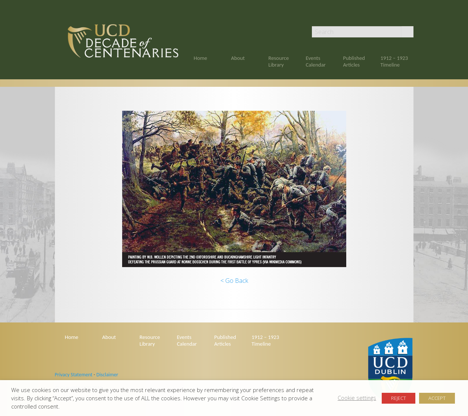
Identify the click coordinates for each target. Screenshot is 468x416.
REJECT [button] (398, 398)
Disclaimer (107, 374)
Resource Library (279, 61)
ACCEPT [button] (437, 398)
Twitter (410, 16)
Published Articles (354, 61)
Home (200, 58)
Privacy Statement (74, 374)
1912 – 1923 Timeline (394, 61)
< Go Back (234, 280)
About (238, 58)
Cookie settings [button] (357, 397)
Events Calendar (316, 61)
